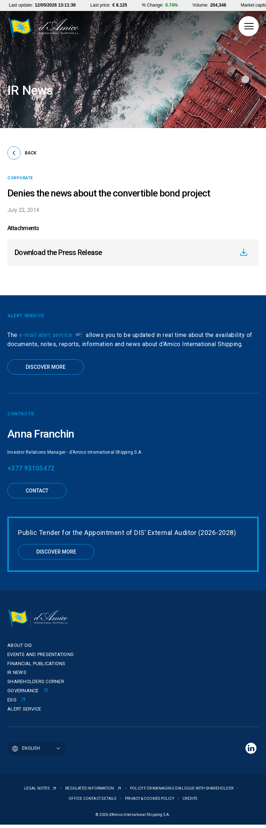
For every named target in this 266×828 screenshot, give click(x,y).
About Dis (19, 645)
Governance (23, 690)
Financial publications (36, 663)
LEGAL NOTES (37, 788)
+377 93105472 (31, 468)
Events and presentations (40, 654)
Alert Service (24, 709)
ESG (11, 700)
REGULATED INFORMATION (90, 788)
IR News (16, 672)
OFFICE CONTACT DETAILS (93, 799)
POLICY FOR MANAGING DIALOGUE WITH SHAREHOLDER (182, 788)
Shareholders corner (35, 681)
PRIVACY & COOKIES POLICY (150, 799)
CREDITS (189, 799)
